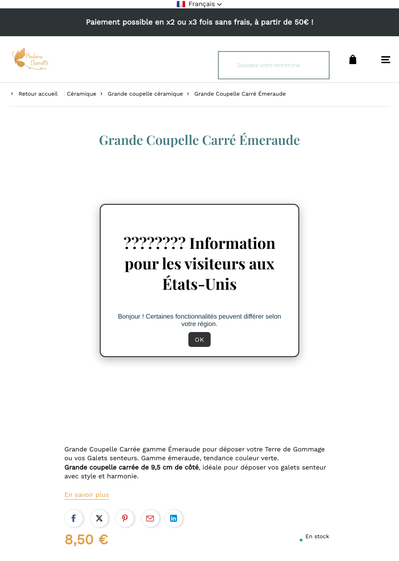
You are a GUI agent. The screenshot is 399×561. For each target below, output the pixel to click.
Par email (150, 518)
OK (199, 339)
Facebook (73, 518)
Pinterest (125, 518)
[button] (200, 4)
